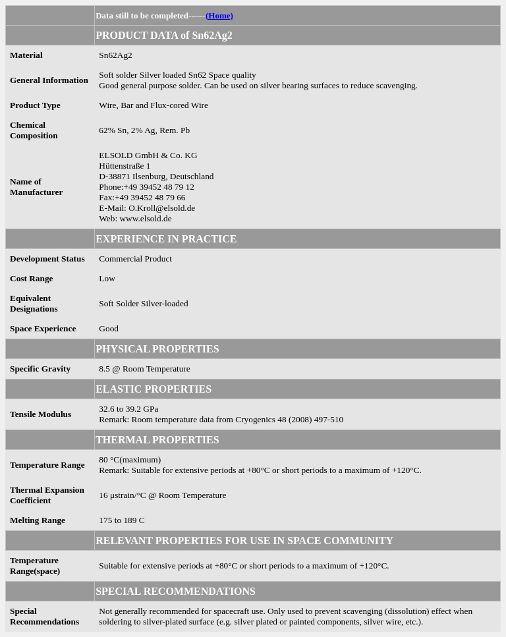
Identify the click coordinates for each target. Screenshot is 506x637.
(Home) (219, 15)
